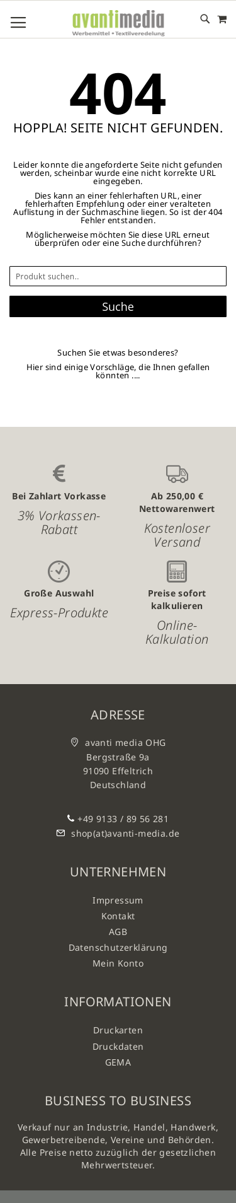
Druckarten (118, 1030)
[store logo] (118, 23)
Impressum (118, 900)
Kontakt (118, 916)
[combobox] (118, 276)
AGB (118, 932)
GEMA (118, 1062)
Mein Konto (118, 963)
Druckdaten (118, 1046)
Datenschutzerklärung (118, 947)
